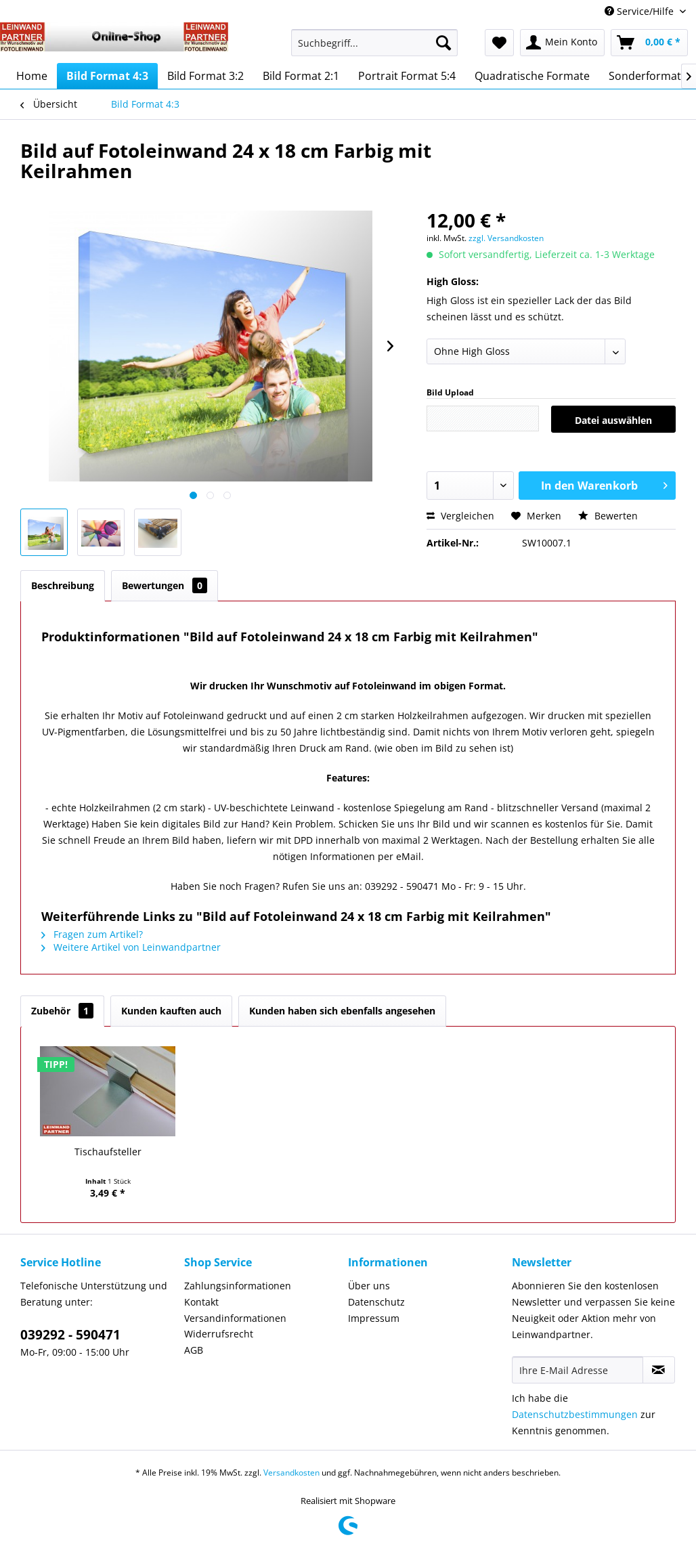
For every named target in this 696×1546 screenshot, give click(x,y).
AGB (193, 1350)
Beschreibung (62, 585)
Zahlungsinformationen (237, 1285)
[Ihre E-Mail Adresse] (577, 1369)
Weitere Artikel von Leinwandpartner (131, 947)
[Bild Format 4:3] (107, 76)
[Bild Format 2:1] (301, 76)
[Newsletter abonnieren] (659, 1369)
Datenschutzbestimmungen (575, 1414)
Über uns (369, 1285)
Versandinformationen (235, 1318)
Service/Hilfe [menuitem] (640, 11)
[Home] (32, 76)
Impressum (373, 1318)
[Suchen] (443, 42)
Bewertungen (164, 585)
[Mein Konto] (562, 42)
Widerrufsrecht (218, 1333)
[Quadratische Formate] (532, 76)
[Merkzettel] (499, 42)
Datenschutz (376, 1301)
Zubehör (62, 1010)
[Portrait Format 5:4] (407, 76)
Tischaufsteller (108, 1151)
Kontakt (201, 1301)
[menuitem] (374, 49)
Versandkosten (291, 1472)
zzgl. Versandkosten (506, 238)
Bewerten (608, 515)
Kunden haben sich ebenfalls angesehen (342, 1010)
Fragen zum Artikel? (92, 934)
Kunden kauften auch (171, 1010)
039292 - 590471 (70, 1335)
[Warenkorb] (649, 42)
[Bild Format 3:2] (205, 76)
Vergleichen (460, 515)
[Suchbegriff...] (374, 42)
